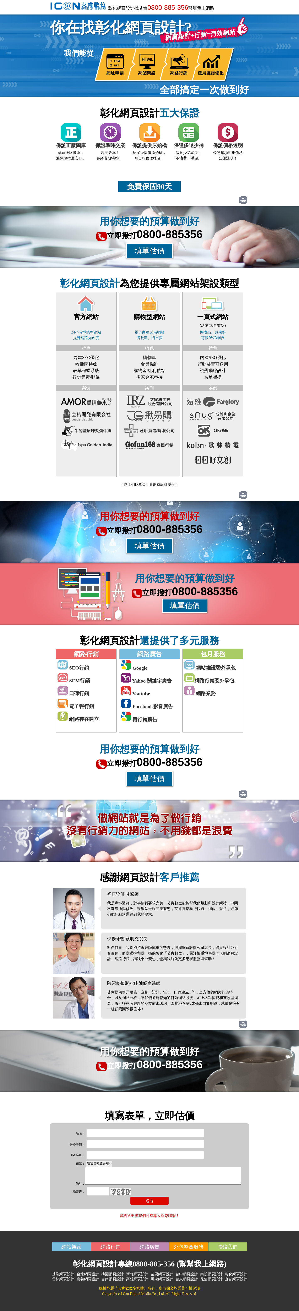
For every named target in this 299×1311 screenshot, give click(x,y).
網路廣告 (149, 1246)
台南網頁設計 (112, 1279)
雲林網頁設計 (63, 1279)
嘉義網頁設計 (88, 1279)
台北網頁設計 (88, 1274)
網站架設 (71, 1246)
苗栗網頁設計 (162, 1274)
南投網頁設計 (211, 1274)
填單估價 (149, 251)
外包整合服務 (188, 1246)
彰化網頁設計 (236, 1274)
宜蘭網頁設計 (236, 1279)
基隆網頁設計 (63, 1274)
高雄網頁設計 (137, 1279)
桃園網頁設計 (112, 1274)
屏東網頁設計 (162, 1279)
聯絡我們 (228, 1246)
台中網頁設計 (186, 1274)
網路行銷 (110, 1246)
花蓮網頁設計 (211, 1279)
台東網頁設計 (186, 1279)
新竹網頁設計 (137, 1274)
